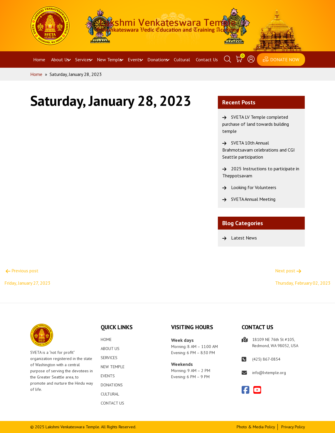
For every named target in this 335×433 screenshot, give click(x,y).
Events (135, 59)
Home (39, 59)
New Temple (109, 59)
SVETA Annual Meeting (253, 199)
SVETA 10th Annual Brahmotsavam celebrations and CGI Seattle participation (258, 150)
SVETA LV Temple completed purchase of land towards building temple (255, 124)
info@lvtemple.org (269, 372)
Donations (157, 59)
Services (83, 59)
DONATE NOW (284, 59)
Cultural (182, 59)
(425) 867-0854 (266, 359)
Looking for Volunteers (253, 187)
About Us (60, 59)
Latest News (244, 238)
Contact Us (207, 59)
